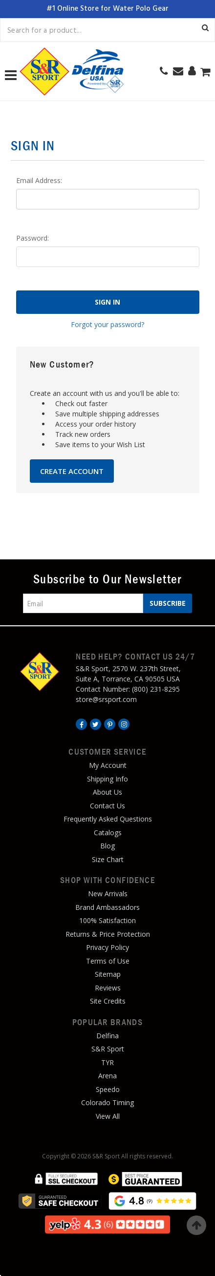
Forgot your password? (107, 324)
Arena (107, 1075)
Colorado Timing (107, 1102)
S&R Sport (107, 1048)
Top (196, 1225)
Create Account (72, 471)
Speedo (108, 1089)
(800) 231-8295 (156, 689)
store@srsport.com (106, 699)
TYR (107, 1062)
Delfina (107, 1035)
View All (108, 1116)
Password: (32, 238)
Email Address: (39, 180)
